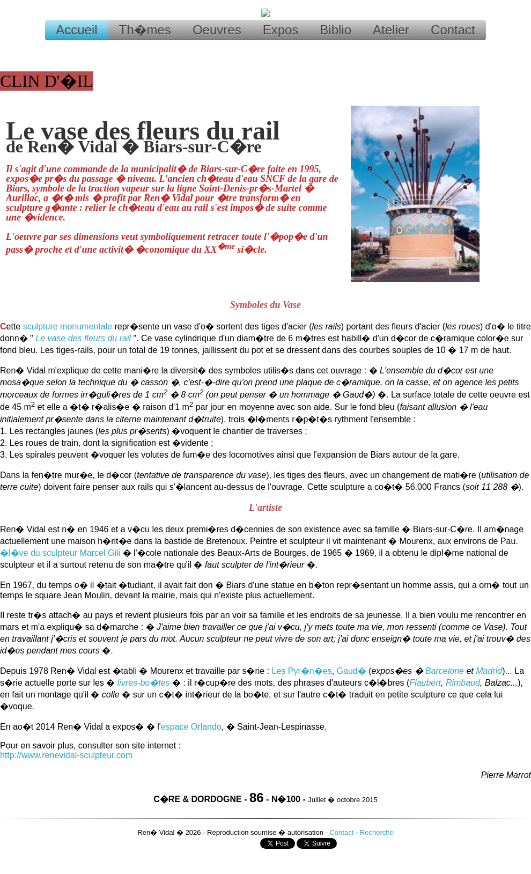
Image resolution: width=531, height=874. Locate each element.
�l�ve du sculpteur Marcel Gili (60, 552)
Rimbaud (463, 682)
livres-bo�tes (143, 682)
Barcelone (444, 670)
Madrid (489, 670)
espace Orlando (191, 726)
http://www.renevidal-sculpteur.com (66, 755)
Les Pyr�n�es (302, 670)
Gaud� (351, 670)
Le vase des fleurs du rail (83, 338)
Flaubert (425, 682)
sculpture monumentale (67, 326)
